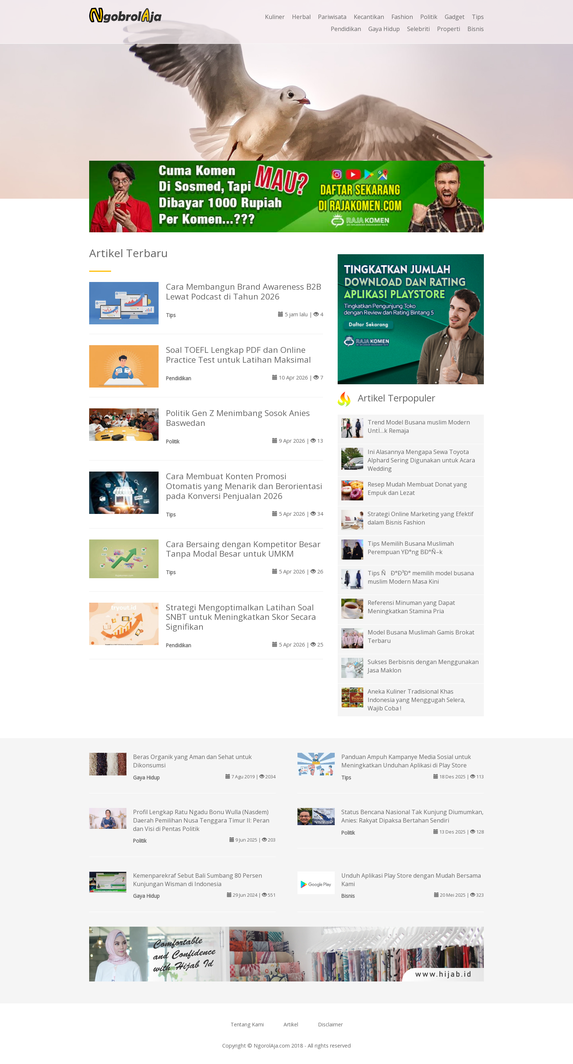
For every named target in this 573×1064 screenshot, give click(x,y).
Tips (478, 17)
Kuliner (275, 17)
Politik (428, 17)
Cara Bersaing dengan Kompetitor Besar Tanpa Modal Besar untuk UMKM (243, 549)
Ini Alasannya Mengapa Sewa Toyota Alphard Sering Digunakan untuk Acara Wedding (421, 460)
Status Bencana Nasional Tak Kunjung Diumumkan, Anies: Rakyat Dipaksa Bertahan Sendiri (412, 816)
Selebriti (418, 29)
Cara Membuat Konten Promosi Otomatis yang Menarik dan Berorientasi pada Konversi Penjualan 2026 (244, 486)
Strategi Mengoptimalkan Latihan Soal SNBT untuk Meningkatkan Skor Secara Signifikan (241, 617)
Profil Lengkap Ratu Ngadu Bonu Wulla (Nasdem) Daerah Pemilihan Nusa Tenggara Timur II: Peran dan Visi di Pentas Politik (201, 820)
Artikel (291, 1024)
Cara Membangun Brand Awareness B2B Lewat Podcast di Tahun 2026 (243, 291)
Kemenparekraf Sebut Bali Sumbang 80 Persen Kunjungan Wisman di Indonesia (197, 880)
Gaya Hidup (384, 29)
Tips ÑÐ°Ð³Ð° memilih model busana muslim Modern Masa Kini (421, 577)
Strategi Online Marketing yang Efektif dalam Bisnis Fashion (421, 518)
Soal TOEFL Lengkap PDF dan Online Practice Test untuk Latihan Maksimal (238, 354)
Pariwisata (332, 17)
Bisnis (475, 29)
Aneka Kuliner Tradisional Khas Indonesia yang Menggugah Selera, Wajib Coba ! (416, 699)
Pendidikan (346, 29)
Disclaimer (330, 1024)
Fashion (402, 17)
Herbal (301, 17)
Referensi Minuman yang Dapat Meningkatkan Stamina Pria (411, 607)
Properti (448, 29)
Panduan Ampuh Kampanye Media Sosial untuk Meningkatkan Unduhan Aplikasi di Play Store (406, 761)
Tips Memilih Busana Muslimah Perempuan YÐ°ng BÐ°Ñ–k (411, 547)
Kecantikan (369, 17)
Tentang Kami (247, 1024)
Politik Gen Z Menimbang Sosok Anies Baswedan (238, 417)
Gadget (454, 17)
